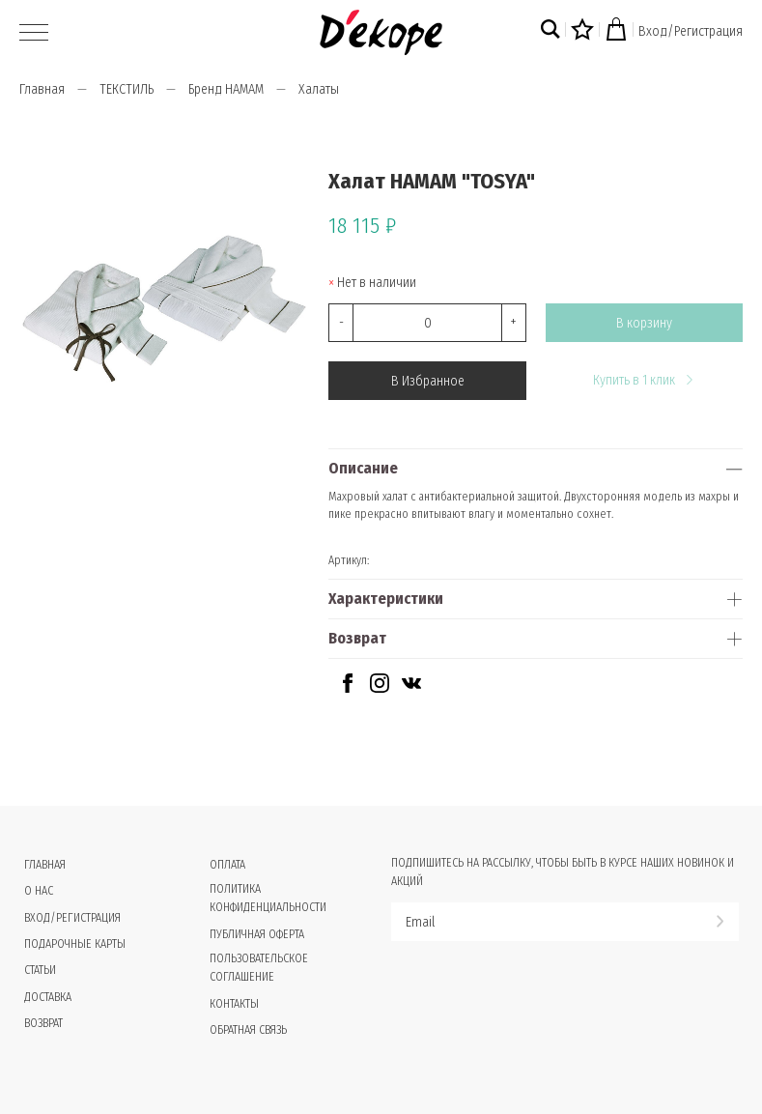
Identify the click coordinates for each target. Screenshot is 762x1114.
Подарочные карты (75, 944)
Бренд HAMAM (226, 89)
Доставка (47, 997)
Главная (42, 89)
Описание (363, 468)
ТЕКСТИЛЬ (126, 89)
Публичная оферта (257, 934)
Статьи (40, 970)
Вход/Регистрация (690, 31)
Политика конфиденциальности (268, 898)
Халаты (318, 89)
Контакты (234, 1004)
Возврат (357, 638)
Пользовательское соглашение (259, 968)
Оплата (227, 864)
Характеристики (385, 598)
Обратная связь (248, 1030)
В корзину (644, 323)
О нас (38, 891)
